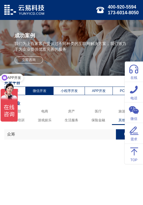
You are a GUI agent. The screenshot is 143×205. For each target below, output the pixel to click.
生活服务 (71, 120)
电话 (134, 91)
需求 (134, 132)
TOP (134, 153)
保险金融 (98, 120)
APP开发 (99, 91)
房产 (71, 111)
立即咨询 (29, 60)
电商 (44, 111)
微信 (134, 112)
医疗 (98, 111)
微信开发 (39, 91)
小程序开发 (69, 91)
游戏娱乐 (45, 120)
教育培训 (17, 120)
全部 (17, 111)
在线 (134, 71)
